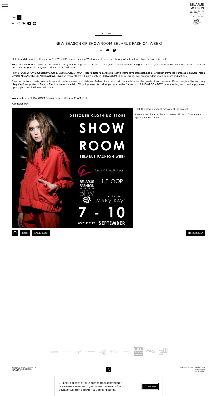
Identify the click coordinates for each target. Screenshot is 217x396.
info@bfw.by (17, 370)
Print (15, 233)
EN (19, 17)
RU (14, 17)
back (25, 233)
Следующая (41, 233)
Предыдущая (195, 233)
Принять (150, 386)
